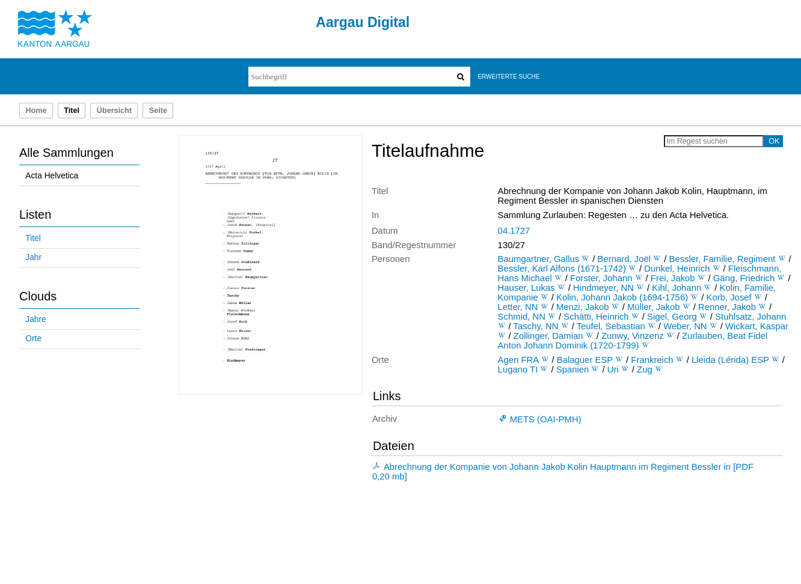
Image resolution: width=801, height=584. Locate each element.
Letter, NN (518, 307)
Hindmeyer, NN (603, 288)
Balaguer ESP (585, 360)
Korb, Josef (729, 297)
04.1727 (514, 231)
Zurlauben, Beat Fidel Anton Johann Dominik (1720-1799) (633, 340)
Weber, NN (685, 326)
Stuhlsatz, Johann (750, 316)
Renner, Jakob (727, 307)
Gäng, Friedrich (744, 278)
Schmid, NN (521, 316)
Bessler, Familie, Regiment (722, 259)
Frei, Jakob (673, 278)
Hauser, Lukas (526, 288)
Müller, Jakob (653, 307)
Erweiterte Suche (508, 76)
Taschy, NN (536, 326)
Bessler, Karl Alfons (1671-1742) (562, 268)
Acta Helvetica (51, 175)
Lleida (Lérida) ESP (730, 360)
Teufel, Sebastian (611, 326)
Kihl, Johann (676, 288)
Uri (613, 369)
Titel (32, 238)
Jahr (33, 257)
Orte (33, 338)
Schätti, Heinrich (595, 316)
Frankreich (652, 360)
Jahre (35, 319)
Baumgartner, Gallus (539, 259)
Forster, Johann (601, 278)
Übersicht (114, 110)
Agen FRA (518, 360)
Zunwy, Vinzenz (632, 336)
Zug (644, 369)
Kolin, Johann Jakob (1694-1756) (622, 297)
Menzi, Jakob (582, 307)
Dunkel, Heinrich (677, 268)
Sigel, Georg (672, 316)
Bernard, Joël (624, 259)
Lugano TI (518, 369)
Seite (158, 110)
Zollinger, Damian (548, 336)
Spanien (572, 369)
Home (35, 110)
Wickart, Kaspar (756, 326)
